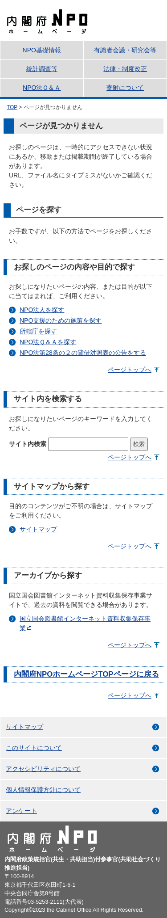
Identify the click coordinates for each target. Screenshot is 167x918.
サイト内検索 (27, 443)
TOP (12, 107)
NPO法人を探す (42, 309)
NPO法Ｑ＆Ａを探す (48, 341)
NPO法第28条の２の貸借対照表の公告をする (83, 352)
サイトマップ (38, 529)
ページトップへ (129, 369)
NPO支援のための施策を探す (61, 320)
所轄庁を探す (38, 331)
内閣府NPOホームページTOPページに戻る (86, 674)
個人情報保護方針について (43, 789)
